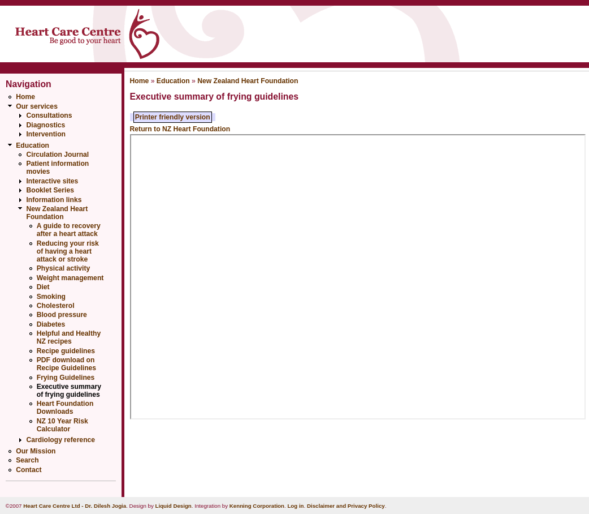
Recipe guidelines (66, 351)
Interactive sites (52, 181)
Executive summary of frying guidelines (69, 391)
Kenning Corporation (256, 506)
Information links (53, 200)
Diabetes (51, 324)
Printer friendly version (172, 117)
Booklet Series (49, 190)
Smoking (51, 297)
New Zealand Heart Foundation (57, 213)
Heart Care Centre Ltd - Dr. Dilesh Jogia (74, 506)
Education (32, 145)
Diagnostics (45, 125)
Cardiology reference (60, 440)
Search (27, 460)
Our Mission (35, 451)
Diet (43, 287)
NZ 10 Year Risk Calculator (62, 425)
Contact (28, 470)
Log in (295, 506)
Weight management (70, 278)
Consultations (49, 115)
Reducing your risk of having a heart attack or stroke (68, 251)
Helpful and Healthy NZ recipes (69, 337)
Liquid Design (173, 506)
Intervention (46, 134)
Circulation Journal (57, 155)
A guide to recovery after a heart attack (69, 230)
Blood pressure (62, 315)
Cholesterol (56, 306)
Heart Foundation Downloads (65, 408)
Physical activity (63, 268)
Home (25, 97)
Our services (37, 106)
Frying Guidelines (66, 378)
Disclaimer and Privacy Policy (346, 506)
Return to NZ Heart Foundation (180, 129)
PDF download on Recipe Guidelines (66, 364)
